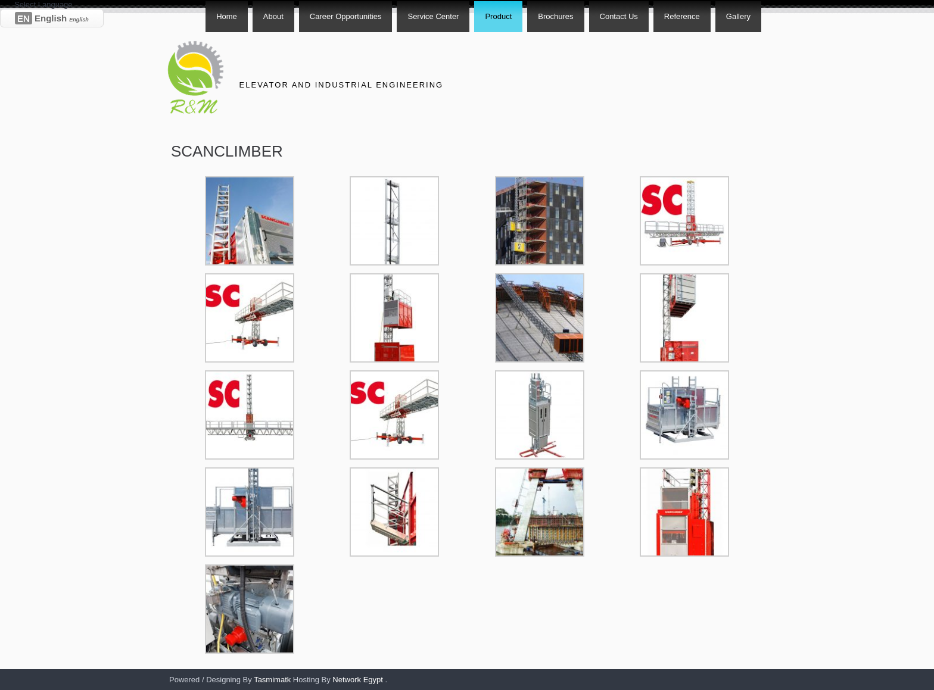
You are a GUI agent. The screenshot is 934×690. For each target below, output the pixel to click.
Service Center (433, 16)
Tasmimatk (272, 679)
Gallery (738, 16)
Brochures (555, 16)
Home (226, 16)
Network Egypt (357, 679)
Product (498, 16)
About (273, 16)
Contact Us (619, 16)
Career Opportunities (346, 16)
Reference (682, 16)
